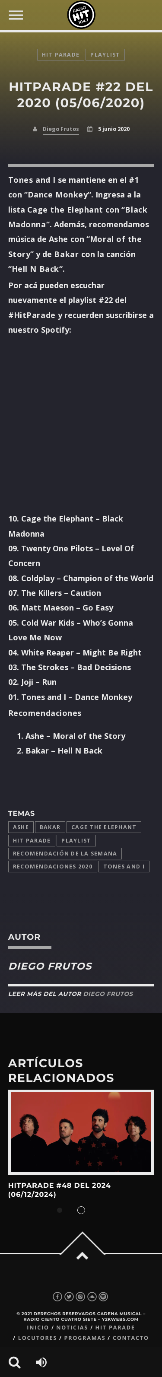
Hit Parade (61, 54)
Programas (85, 1338)
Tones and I (124, 866)
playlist (105, 54)
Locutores (37, 1338)
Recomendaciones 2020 (52, 866)
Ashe (21, 827)
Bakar (50, 827)
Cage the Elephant (104, 827)
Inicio (38, 1327)
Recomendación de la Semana (65, 853)
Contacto (131, 1338)
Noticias (72, 1327)
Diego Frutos (61, 129)
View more (81, 1132)
